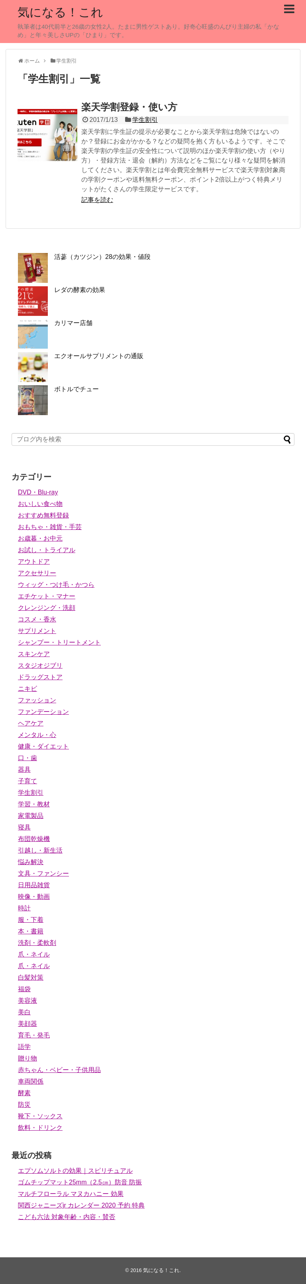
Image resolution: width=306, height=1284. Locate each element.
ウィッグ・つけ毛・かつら (56, 584)
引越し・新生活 (40, 850)
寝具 (24, 827)
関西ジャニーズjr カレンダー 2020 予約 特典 (81, 1205)
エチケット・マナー (46, 596)
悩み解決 (30, 862)
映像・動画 (34, 896)
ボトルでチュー (76, 389)
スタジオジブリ (40, 665)
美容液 (27, 1000)
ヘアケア (30, 723)
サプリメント (37, 630)
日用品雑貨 (34, 885)
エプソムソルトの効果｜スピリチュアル (75, 1170)
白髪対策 (30, 977)
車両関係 (30, 1081)
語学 (24, 1046)
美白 (24, 1012)
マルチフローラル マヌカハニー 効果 (71, 1193)
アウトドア (34, 561)
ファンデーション (43, 711)
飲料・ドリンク (40, 1127)
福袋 (24, 989)
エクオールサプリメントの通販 (98, 356)
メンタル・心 (37, 734)
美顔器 (27, 1023)
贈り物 (27, 1058)
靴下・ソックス (40, 1116)
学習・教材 (34, 804)
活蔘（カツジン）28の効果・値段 (102, 256)
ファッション (37, 700)
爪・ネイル (34, 954)
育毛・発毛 (34, 1035)
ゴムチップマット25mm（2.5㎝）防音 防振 (80, 1182)
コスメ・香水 (37, 619)
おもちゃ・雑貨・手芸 (50, 526)
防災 (24, 1104)
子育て (27, 781)
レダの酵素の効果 (79, 289)
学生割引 (145, 119)
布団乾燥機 (34, 838)
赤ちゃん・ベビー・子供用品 (59, 1069)
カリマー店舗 (73, 323)
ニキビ (27, 688)
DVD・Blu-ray (38, 492)
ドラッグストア (40, 677)
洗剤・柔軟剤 (37, 942)
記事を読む (97, 199)
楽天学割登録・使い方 (129, 107)
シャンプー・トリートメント (59, 642)
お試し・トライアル (46, 550)
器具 (24, 769)
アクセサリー (37, 573)
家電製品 (30, 815)
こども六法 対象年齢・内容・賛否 (66, 1216)
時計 (24, 908)
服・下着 (30, 919)
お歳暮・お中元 (40, 538)
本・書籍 (30, 931)
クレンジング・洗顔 (46, 607)
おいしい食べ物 (40, 503)
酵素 (24, 1093)
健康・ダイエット (43, 746)
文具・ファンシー (43, 873)
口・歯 (27, 758)
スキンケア (34, 654)
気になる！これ (60, 12)
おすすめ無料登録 (43, 515)
